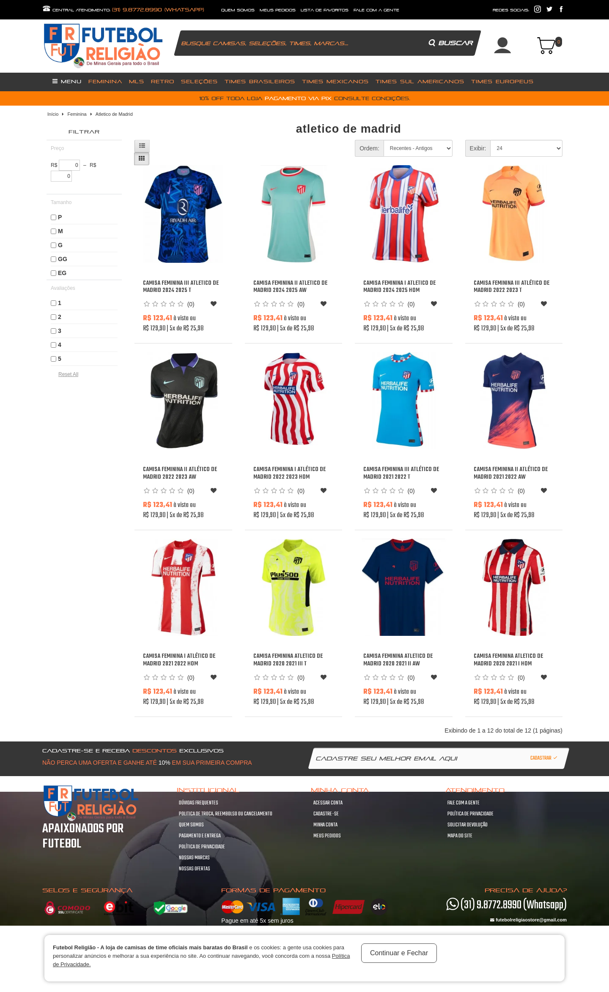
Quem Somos (191, 825)
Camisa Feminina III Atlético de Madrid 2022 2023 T (511, 287)
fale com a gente (376, 10)
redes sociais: (511, 10)
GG (62, 259)
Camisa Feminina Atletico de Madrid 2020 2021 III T (288, 660)
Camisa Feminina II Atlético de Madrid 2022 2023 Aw (180, 473)
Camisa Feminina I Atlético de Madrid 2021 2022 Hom (179, 660)
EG (62, 273)
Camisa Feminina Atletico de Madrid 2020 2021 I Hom (508, 660)
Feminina (105, 81)
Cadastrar (544, 758)
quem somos (238, 10)
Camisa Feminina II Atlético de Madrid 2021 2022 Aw (511, 473)
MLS (136, 81)
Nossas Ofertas (194, 869)
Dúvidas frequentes (198, 803)
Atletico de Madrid (114, 114)
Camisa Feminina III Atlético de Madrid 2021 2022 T (401, 473)
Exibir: (478, 148)
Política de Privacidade (202, 847)
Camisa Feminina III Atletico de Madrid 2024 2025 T (181, 287)
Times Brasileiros (260, 81)
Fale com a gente (463, 803)
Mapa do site (459, 836)
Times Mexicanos (335, 81)
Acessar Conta (328, 803)
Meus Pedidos (278, 10)
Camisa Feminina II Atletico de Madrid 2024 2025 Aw (290, 287)
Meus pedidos (327, 836)
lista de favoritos (324, 10)
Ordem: (369, 148)
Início (52, 114)
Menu (67, 81)
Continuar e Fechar (399, 953)
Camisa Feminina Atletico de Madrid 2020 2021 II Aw (398, 660)
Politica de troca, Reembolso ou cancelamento (225, 814)
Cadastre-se (326, 814)
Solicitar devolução (467, 825)
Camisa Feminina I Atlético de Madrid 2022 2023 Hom (289, 473)
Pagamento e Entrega (200, 836)
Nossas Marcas (194, 858)
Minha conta (325, 825)
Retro (162, 81)
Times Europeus (502, 81)
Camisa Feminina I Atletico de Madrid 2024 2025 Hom (399, 287)
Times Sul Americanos (420, 81)
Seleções (199, 81)
